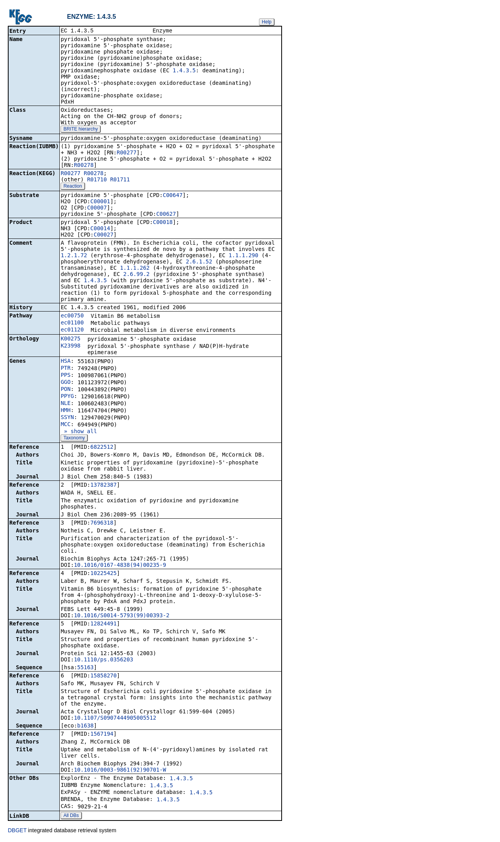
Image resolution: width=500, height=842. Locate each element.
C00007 (97, 208)
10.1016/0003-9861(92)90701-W (120, 770)
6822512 (101, 447)
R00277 (127, 153)
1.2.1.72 (74, 256)
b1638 (85, 726)
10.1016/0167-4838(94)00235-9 (120, 566)
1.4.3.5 (184, 71)
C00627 (166, 214)
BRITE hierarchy (80, 130)
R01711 (120, 180)
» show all (79, 432)
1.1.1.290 (243, 256)
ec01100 (72, 323)
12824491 (103, 624)
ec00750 (72, 316)
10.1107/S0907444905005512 (115, 718)
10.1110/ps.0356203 (103, 660)
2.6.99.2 (136, 275)
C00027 (104, 235)
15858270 (103, 676)
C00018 (163, 223)
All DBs (71, 816)
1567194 (101, 734)
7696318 (101, 523)
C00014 (100, 229)
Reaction (72, 187)
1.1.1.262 (135, 268)
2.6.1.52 (199, 262)
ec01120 (72, 330)
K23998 (70, 346)
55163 (85, 668)
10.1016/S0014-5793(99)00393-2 (121, 616)
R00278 (84, 166)
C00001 (100, 202)
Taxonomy (74, 438)
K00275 (70, 339)
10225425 (103, 574)
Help (266, 22)
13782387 (103, 485)
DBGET (17, 831)
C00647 (173, 196)
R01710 (97, 180)
